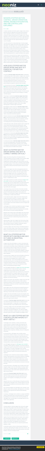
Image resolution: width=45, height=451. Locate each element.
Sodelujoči (9, 8)
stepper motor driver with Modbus (23, 267)
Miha (9, 433)
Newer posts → (15, 438)
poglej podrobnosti (14, 449)
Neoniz (4, 8)
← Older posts (7, 438)
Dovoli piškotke (40, 447)
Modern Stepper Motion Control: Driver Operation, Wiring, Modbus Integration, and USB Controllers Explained (16, 21)
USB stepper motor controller (22, 344)
